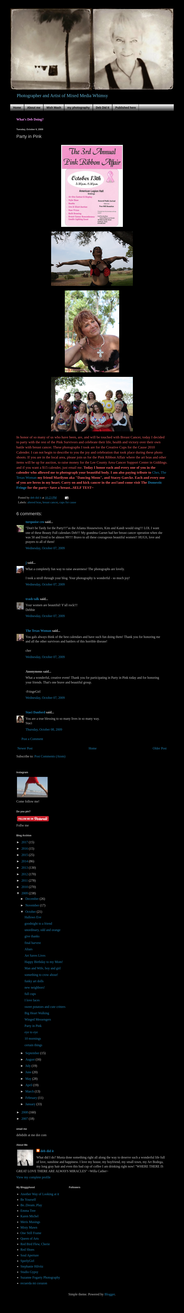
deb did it (47, 1151)
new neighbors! (35, 987)
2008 (25, 1112)
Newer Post (25, 748)
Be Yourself (28, 1199)
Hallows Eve (33, 917)
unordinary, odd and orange (43, 930)
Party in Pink (33, 1026)
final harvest (33, 943)
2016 (25, 848)
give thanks (32, 936)
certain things (33, 1045)
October (31, 911)
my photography (78, 107)
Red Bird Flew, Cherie (35, 1244)
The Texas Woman (38, 630)
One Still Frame (30, 1233)
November (32, 905)
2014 (25, 861)
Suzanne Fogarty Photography (40, 1277)
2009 (25, 893)
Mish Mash (53, 107)
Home (17, 107)
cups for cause (67, 502)
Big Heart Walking (37, 1013)
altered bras (34, 502)
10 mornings (33, 1038)
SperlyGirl (27, 1261)
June (28, 1072)
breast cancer (50, 502)
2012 (25, 874)
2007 (25, 1118)
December (32, 898)
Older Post (160, 748)
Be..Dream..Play (31, 1205)
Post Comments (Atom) (49, 756)
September (32, 1053)
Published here (125, 107)
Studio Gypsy (29, 1272)
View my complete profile (33, 1177)
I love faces (32, 1000)
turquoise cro (35, 522)
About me (33, 107)
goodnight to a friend (38, 923)
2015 (25, 855)
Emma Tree (28, 1210)
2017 (25, 842)
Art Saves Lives (35, 955)
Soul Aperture (29, 1255)
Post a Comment (32, 739)
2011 (25, 880)
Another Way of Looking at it (39, 1194)
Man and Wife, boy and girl (43, 968)
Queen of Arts (29, 1238)
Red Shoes (27, 1249)
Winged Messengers (38, 1019)
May (28, 1078)
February (31, 1097)
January (30, 1104)
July (28, 1065)
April (29, 1085)
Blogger (109, 1294)
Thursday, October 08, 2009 (44, 729)
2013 (25, 867)
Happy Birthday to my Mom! (44, 962)
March (30, 1091)
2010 (25, 887)
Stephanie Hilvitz (31, 1266)
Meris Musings (30, 1222)
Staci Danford (35, 712)
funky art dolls (34, 981)
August (30, 1059)
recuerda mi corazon (33, 1283)
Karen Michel (29, 1216)
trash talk (32, 599)
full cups (30, 994)
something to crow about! (41, 975)
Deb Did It (102, 107)
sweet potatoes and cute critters (45, 1006)
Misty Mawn (28, 1227)
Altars (29, 949)
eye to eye (31, 1032)
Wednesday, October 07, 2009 (45, 548)
